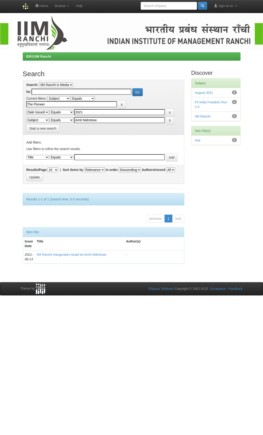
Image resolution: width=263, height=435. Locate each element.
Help (79, 6)
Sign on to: (225, 6)
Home (41, 6)
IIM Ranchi (202, 116)
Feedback (235, 289)
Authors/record (153, 170)
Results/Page (36, 170)
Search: (32, 85)
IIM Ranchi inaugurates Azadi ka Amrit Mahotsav (71, 254)
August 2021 (204, 93)
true (197, 140)
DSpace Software (161, 289)
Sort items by (73, 170)
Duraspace (218, 289)
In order (112, 170)
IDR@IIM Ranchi (38, 56)
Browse (62, 6)
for (28, 92)
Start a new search (43, 128)
